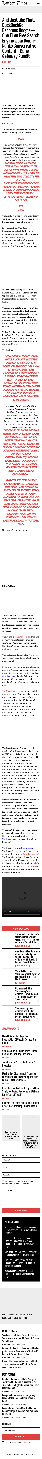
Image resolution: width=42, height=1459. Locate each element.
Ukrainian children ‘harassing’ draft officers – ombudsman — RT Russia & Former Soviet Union (26, 994)
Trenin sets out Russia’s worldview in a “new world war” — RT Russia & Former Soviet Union (27, 938)
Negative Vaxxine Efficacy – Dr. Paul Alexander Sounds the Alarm (11, 1135)
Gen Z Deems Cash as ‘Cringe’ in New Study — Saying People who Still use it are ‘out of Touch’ (20, 1091)
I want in (21, 1437)
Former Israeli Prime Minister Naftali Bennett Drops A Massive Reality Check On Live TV (20, 1411)
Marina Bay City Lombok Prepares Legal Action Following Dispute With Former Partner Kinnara (20, 1077)
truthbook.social (10, 676)
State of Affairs (8, 1391)
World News (21, 983)
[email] (21, 1430)
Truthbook (22, 615)
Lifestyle (6, 1046)
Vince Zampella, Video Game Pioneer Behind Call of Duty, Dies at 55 (20, 1052)
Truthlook (13, 621)
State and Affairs (22, 946)
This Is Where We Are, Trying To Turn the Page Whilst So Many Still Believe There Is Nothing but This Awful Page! (30, 1141)
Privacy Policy (27, 1442)
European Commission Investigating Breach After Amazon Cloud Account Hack (19, 1398)
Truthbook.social (10, 691)
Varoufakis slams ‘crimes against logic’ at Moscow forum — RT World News (27, 975)
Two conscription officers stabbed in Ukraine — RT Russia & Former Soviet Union (26, 1012)
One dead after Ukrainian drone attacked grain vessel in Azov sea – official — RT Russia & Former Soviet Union (27, 957)
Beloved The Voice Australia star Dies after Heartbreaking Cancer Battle (20, 1104)
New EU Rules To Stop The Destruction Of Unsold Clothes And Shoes (19, 1039)
